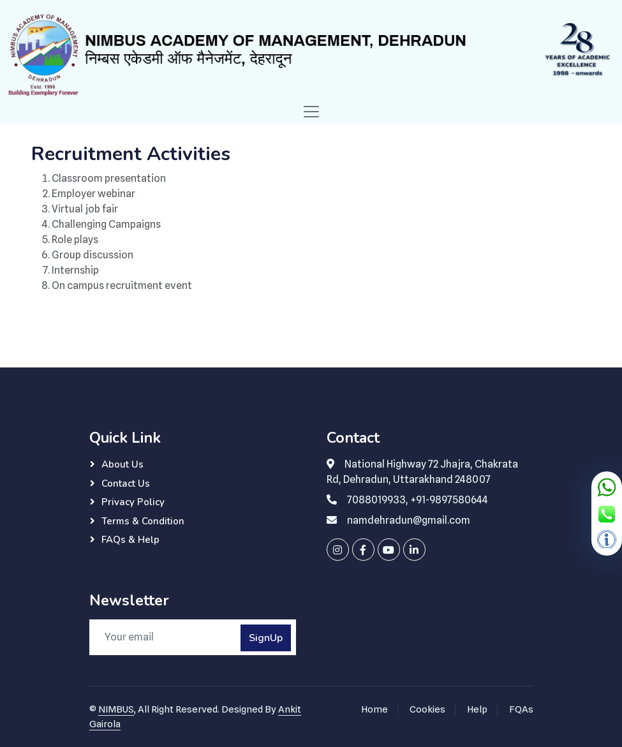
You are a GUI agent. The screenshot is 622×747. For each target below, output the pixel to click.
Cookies (427, 709)
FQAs (521, 709)
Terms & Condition (142, 521)
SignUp (266, 638)
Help (477, 709)
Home (374, 709)
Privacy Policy (133, 502)
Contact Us (125, 483)
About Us (122, 464)
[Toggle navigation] (311, 112)
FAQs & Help (130, 539)
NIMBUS (116, 709)
